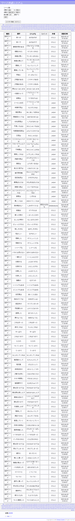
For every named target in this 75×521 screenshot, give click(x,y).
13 (15, 24)
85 (30, 26)
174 (28, 29)
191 (57, 29)
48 (58, 24)
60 (73, 24)
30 (36, 24)
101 (50, 26)
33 (40, 24)
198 (69, 29)
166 (14, 29)
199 (70, 29)
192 (58, 29)
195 (63, 29)
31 (37, 24)
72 (14, 26)
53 (64, 24)
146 (53, 27)
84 (28, 26)
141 (45, 27)
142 (46, 27)
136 (36, 27)
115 (74, 26)
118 (5, 27)
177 (33, 29)
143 (48, 27)
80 (23, 26)
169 (19, 29)
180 (38, 29)
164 (11, 29)
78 (21, 26)
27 (32, 24)
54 (65, 24)
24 (29, 24)
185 (46, 29)
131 (28, 27)
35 (42, 24)
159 (2, 29)
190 (55, 29)
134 (33, 27)
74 (16, 26)
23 (27, 24)
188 (52, 29)
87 (32, 26)
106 (59, 26)
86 (31, 26)
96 (43, 26)
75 (17, 26)
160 (4, 29)
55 (66, 24)
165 (12, 29)
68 (9, 26)
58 (70, 24)
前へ (4, 24)
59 (71, 24)
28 (33, 24)
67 (8, 26)
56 (68, 24)
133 (31, 27)
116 (2, 27)
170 (21, 29)
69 (10, 26)
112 (69, 26)
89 (34, 26)
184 (45, 29)
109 (64, 26)
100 (48, 26)
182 (41, 29)
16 (19, 24)
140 (43, 27)
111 (67, 26)
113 (70, 26)
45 (54, 24)
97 (44, 26)
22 (26, 24)
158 (74, 27)
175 (29, 29)
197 (67, 29)
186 (48, 29)
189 (53, 29)
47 (57, 24)
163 (9, 29)
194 (62, 29)
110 (65, 26)
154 (67, 27)
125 (17, 27)
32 (38, 24)
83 (27, 26)
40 (48, 24)
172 (24, 29)
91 (37, 26)
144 (50, 27)
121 (11, 27)
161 (5, 29)
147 (55, 27)
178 (34, 29)
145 (52, 27)
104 (55, 26)
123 (14, 27)
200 (72, 29)
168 (17, 29)
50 (60, 24)
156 (70, 27)
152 (63, 27)
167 (16, 29)
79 (22, 26)
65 (5, 26)
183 (43, 29)
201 (74, 29)
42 (51, 24)
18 (21, 24)
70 (11, 26)
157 (72, 27)
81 (25, 26)
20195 (11, 513)
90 (36, 26)
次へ (74, 30)
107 (60, 26)
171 (22, 29)
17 (20, 24)
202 (72, 30)
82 (26, 26)
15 (18, 24)
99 (47, 26)
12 (14, 24)
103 (53, 26)
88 (33, 26)
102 (52, 26)
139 (41, 27)
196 (65, 29)
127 (21, 27)
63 (3, 26)
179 (36, 29)
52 (63, 24)
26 (31, 24)
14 (16, 24)
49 (59, 24)
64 (4, 26)
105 (57, 26)
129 (24, 27)
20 (24, 24)
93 (39, 26)
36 (43, 24)
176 (31, 29)
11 (13, 24)
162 (7, 29)
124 (16, 27)
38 (46, 24)
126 (19, 27)
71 (12, 26)
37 (44, 24)
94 (41, 26)
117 (4, 27)
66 (6, 26)
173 (26, 29)
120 (9, 27)
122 (12, 27)
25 (30, 24)
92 (38, 26)
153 (65, 27)
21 (25, 24)
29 (35, 24)
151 (62, 27)
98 (45, 26)
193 (60, 29)
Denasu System (61, 519)
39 (47, 24)
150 (60, 27)
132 (29, 27)
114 (72, 26)
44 (53, 24)
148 (57, 27)
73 (15, 26)
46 (55, 24)
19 (22, 24)
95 (42, 26)
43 (52, 24)
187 (50, 29)
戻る (8, 516)
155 (69, 27)
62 (1, 26)
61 (74, 24)
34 (41, 24)
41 (49, 24)
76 (19, 26)
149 (58, 27)
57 (69, 24)
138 (40, 27)
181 (40, 29)
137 (38, 27)
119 (7, 27)
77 (20, 26)
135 (34, 27)
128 (22, 27)
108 (62, 26)
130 (26, 27)
